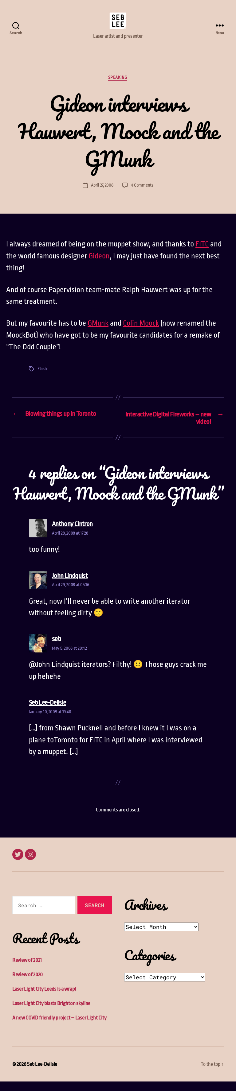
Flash (42, 378)
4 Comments (142, 195)
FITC (202, 254)
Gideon (99, 265)
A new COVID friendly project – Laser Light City (59, 1027)
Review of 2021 (27, 970)
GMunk (98, 332)
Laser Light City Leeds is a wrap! (44, 998)
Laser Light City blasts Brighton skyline (51, 1013)
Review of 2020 (27, 984)
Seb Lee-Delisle (42, 1074)
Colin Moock (141, 332)
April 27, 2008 (101, 195)
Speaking (118, 87)
